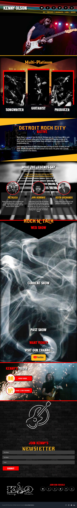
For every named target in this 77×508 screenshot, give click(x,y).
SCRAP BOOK (22, 378)
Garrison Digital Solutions (29, 505)
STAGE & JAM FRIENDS (22, 390)
